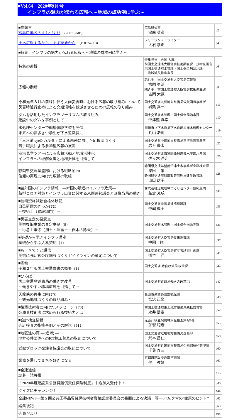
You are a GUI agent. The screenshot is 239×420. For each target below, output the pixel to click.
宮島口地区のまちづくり (39, 33)
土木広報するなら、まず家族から (47, 43)
